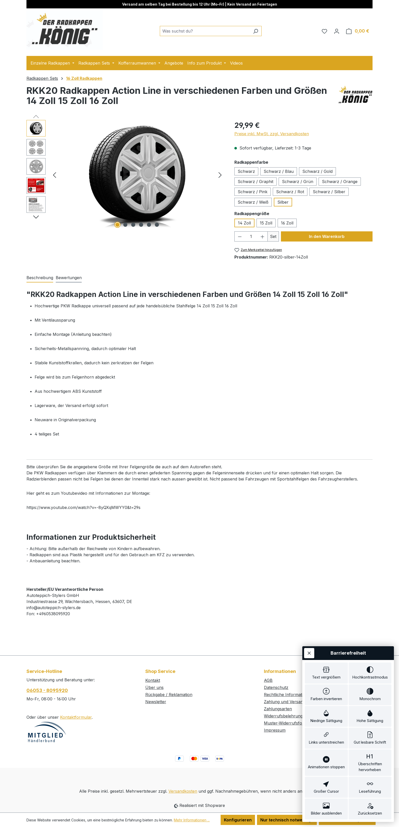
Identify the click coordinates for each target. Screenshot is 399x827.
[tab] (39, 277)
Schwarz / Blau (279, 171)
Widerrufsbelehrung (283, 715)
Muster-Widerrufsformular (289, 723)
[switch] (326, 671)
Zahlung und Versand (284, 701)
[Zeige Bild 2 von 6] (125, 225)
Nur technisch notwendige (287, 819)
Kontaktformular (76, 717)
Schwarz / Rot (290, 191)
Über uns (154, 687)
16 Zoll (287, 222)
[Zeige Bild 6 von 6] (157, 225)
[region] (125, 174)
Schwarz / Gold (317, 171)
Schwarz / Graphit (255, 181)
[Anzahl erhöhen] (262, 236)
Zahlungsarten (278, 708)
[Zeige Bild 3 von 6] (133, 225)
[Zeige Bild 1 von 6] (118, 225)
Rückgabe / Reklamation (168, 694)
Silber (283, 202)
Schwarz (246, 171)
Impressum (275, 730)
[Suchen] (256, 31)
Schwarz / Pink (252, 191)
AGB (268, 680)
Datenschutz (276, 687)
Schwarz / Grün (297, 181)
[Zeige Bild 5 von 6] (149, 225)
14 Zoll (244, 222)
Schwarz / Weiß (253, 202)
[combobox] (205, 31)
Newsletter (155, 701)
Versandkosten (182, 791)
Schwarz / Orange (340, 181)
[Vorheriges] (54, 174)
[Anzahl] (251, 236)
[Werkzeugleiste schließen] (309, 651)
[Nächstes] (220, 174)
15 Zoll (266, 222)
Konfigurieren (238, 819)
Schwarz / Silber (329, 191)
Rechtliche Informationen (288, 694)
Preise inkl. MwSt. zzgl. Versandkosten (271, 133)
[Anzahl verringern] (239, 236)
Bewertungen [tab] (69, 277)
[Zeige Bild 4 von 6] (141, 225)
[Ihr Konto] (337, 31)
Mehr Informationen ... (192, 820)
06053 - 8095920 (47, 690)
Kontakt (152, 680)
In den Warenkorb (327, 236)
